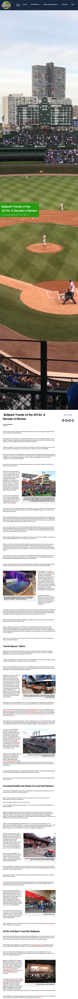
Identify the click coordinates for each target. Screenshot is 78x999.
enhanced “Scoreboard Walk (32, 709)
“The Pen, (16, 714)
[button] (27, 2)
